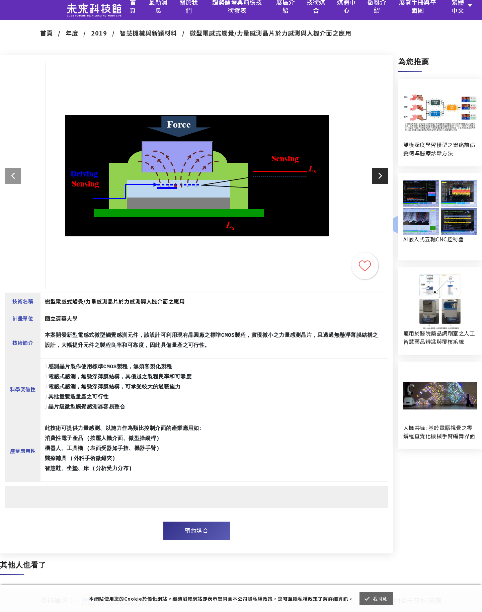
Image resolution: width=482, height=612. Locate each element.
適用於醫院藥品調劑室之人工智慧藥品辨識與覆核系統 (439, 337)
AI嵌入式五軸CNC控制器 (433, 239)
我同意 (380, 598)
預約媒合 (196, 530)
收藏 (365, 266)
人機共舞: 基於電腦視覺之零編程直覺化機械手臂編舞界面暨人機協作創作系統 (439, 432)
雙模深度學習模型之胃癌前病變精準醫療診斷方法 (439, 149)
